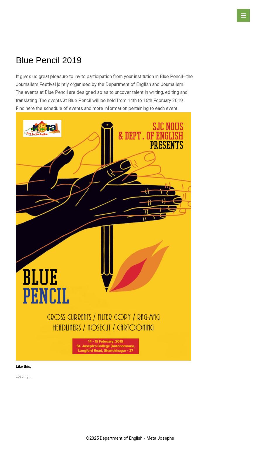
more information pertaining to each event (135, 108)
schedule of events (63, 108)
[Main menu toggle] (243, 15)
